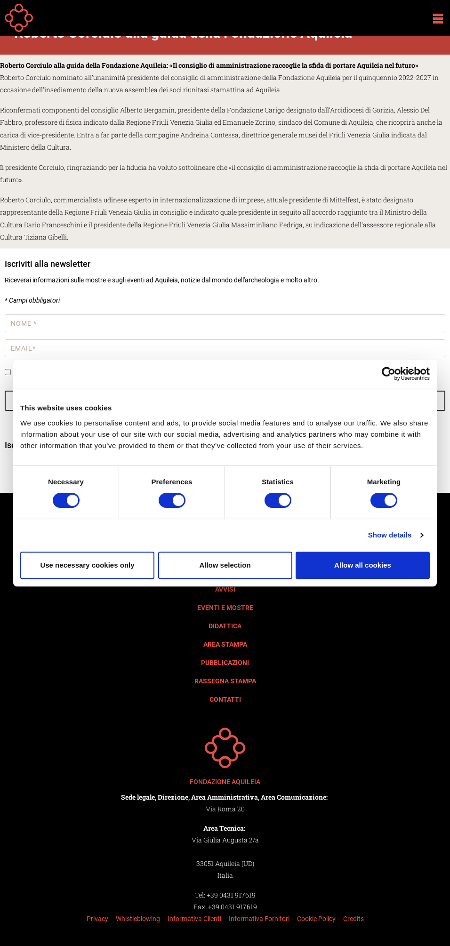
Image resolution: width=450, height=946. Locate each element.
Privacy (97, 918)
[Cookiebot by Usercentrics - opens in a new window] (388, 374)
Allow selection (224, 565)
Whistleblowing (138, 918)
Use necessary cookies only (87, 565)
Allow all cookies (362, 565)
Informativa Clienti (194, 918)
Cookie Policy (316, 918)
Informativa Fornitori (259, 918)
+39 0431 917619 (231, 894)
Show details (390, 535)
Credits (353, 918)
